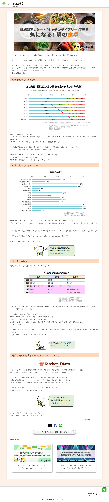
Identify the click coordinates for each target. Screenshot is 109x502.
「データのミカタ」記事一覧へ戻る (57, 431)
